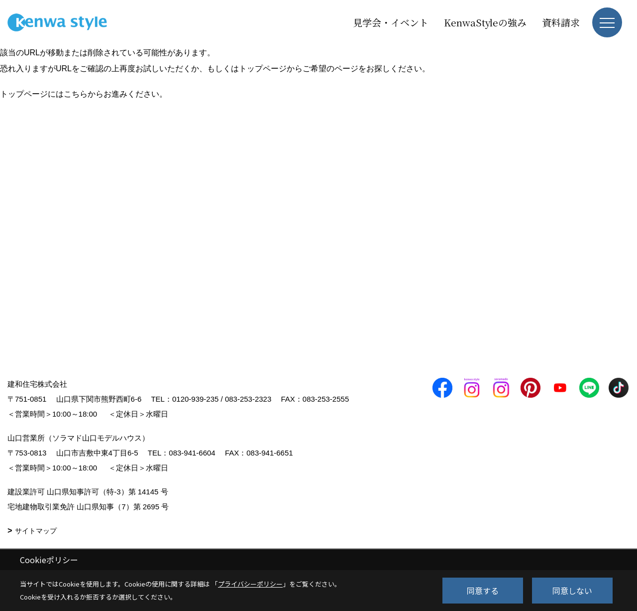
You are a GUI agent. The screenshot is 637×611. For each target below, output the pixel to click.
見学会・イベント (390, 22)
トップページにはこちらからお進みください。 (83, 94)
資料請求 (561, 22)
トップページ (263, 68)
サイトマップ (36, 531)
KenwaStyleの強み (485, 22)
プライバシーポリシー (250, 584)
